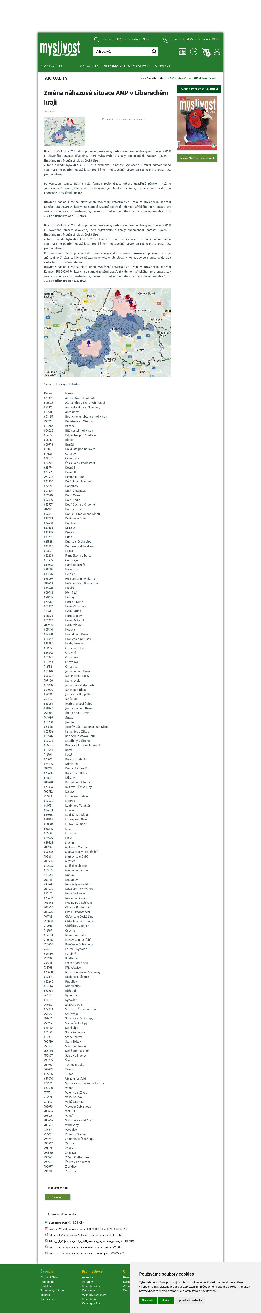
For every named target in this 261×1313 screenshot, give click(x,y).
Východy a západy (94, 1294)
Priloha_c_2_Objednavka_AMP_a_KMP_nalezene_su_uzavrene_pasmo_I (84, 1241)
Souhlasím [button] (148, 1300)
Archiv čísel (47, 1299)
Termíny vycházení (52, 1290)
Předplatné (47, 1281)
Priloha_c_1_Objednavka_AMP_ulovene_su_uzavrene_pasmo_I (80, 1235)
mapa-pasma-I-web (58, 1223)
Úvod (142, 78)
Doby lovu (88, 1290)
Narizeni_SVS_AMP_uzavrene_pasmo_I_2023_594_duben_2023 (80, 1229)
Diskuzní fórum (58, 1188)
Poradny (87, 1281)
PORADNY (162, 66)
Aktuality (89, 66)
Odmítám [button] (166, 1300)
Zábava (128, 1286)
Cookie (128, 1290)
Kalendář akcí (91, 1286)
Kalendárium (90, 1299)
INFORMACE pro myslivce (126, 66)
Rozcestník (130, 1277)
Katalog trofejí (91, 1303)
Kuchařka (129, 1281)
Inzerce (45, 1294)
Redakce (46, 1286)
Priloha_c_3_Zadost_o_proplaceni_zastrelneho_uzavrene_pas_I (80, 1247)
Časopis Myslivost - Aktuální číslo (197, 158)
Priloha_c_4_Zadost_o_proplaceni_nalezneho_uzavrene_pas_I (79, 1253)
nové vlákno (54, 1197)
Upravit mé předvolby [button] (190, 1300)
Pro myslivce (152, 78)
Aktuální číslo (49, 1277)
